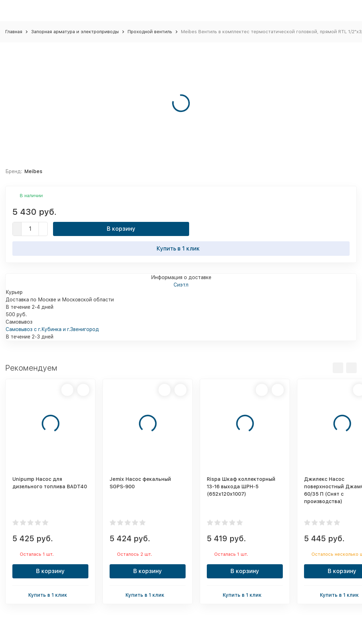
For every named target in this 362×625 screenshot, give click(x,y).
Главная (13, 31)
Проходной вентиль (150, 31)
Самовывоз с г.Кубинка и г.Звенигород (52, 329)
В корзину (121, 228)
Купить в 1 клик (181, 248)
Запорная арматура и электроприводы (75, 31)
